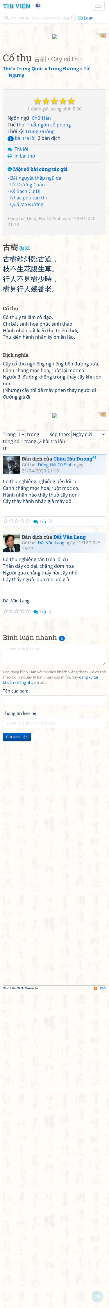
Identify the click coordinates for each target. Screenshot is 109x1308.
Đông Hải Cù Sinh (44, 213)
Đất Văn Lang (69, 742)
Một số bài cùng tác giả (38, 164)
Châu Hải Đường (74, 664)
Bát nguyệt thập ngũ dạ (35, 172)
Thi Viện (16, 6)
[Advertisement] (54, 1007)
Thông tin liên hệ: (20, 919)
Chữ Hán (41, 113)
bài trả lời (21, 132)
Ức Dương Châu (27, 179)
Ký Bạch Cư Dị (25, 186)
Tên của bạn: (15, 897)
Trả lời (21, 144)
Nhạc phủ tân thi (28, 192)
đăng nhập (26, 888)
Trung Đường (40, 126)
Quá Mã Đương (26, 199)
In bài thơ (25, 150)
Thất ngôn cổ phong (49, 119)
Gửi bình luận (17, 942)
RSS (100, 1193)
